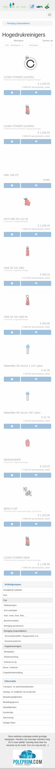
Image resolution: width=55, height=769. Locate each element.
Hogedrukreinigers (13, 646)
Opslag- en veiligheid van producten (19, 692)
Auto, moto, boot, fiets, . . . (16, 615)
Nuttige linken (9, 723)
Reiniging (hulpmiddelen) (15, 631)
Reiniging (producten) (13, 626)
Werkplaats (9, 652)
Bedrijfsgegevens (11, 702)
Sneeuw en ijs (10, 662)
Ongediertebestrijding (13, 672)
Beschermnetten (11, 621)
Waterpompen (10, 605)
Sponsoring (8, 717)
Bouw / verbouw (10, 667)
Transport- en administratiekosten (18, 687)
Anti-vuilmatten (10, 610)
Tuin (5, 600)
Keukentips (8, 712)
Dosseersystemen (13, 641)
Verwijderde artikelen (12, 590)
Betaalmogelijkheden (12, 697)
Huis (5, 595)
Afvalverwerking (11, 657)
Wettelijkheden (10, 707)
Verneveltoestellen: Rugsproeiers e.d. (22, 636)
